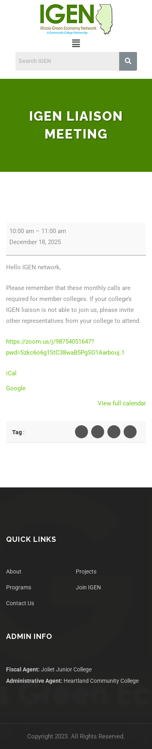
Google (16, 388)
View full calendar (122, 403)
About (13, 571)
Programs (18, 587)
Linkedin (113, 433)
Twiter (97, 433)
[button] (76, 43)
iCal (11, 373)
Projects (86, 571)
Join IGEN (88, 587)
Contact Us (20, 603)
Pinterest (130, 433)
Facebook (81, 433)
